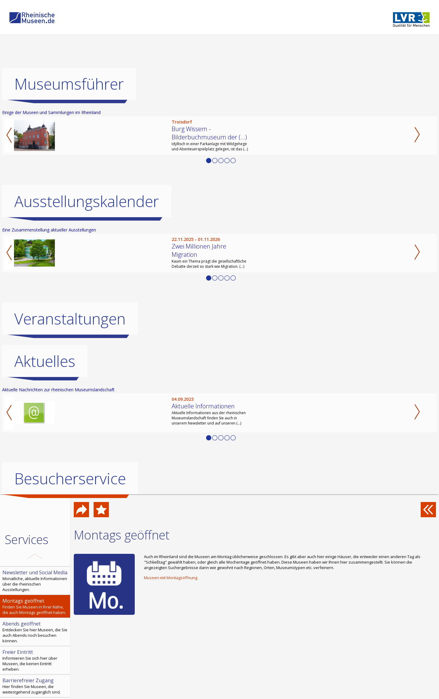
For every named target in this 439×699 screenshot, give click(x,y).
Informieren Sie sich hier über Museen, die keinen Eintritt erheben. (35, 660)
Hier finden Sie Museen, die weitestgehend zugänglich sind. (35, 686)
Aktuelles (44, 361)
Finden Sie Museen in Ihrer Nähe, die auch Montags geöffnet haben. (35, 606)
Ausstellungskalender (86, 201)
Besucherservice (70, 478)
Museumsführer (69, 83)
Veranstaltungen (70, 318)
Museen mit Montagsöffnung (170, 577)
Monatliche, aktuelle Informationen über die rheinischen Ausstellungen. (35, 580)
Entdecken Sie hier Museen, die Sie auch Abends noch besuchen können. (35, 631)
